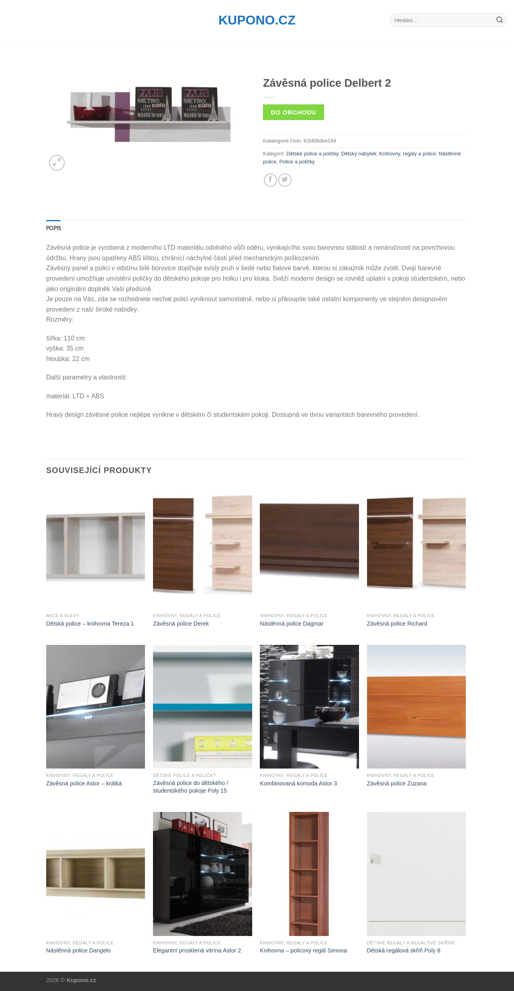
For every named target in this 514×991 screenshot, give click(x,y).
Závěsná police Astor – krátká (84, 783)
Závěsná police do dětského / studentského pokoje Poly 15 (190, 787)
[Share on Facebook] (270, 180)
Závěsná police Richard (397, 623)
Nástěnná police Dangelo (78, 950)
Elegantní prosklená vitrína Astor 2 (197, 950)
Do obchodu (293, 112)
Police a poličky (297, 162)
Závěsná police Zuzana (397, 783)
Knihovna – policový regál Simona (303, 950)
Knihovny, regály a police (407, 154)
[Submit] (499, 20)
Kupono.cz (257, 20)
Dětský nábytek (359, 154)
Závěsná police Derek (181, 623)
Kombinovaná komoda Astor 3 (298, 783)
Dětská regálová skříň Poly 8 (404, 950)
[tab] (53, 228)
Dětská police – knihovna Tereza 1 (90, 623)
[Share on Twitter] (285, 180)
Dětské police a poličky (312, 154)
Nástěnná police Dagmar (291, 623)
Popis (53, 228)
